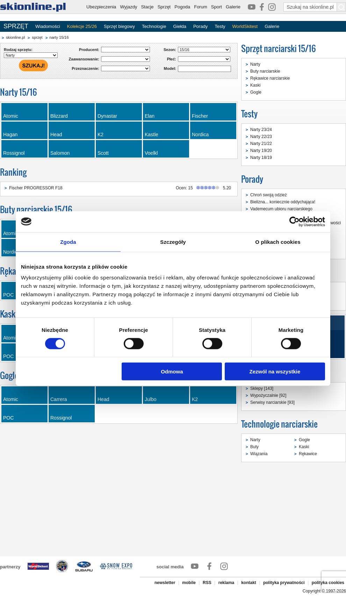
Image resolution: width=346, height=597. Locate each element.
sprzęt (37, 37)
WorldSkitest (245, 26)
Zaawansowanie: (84, 59)
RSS (207, 582)
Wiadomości (47, 26)
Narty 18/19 (261, 157)
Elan (149, 116)
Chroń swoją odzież (268, 194)
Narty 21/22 (261, 143)
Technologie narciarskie (279, 424)
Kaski (255, 85)
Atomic (10, 116)
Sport (216, 6)
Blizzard (59, 116)
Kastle (151, 134)
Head (56, 134)
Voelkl (151, 153)
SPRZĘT (15, 26)
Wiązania (258, 453)
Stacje (147, 6)
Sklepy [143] (261, 388)
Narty (255, 64)
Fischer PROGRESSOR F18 (36, 187)
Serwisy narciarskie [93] (272, 402)
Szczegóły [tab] (173, 242)
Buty (254, 446)
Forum (200, 6)
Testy (220, 26)
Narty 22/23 (261, 136)
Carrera (58, 399)
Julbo (150, 399)
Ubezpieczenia (101, 6)
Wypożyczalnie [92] (268, 395)
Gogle (255, 92)
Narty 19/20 (261, 150)
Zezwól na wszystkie (275, 371)
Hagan (10, 134)
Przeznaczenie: (85, 68)
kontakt (248, 582)
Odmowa (172, 371)
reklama (226, 582)
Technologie (154, 26)
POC (8, 418)
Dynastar (107, 116)
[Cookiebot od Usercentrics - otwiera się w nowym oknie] (294, 221)
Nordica (200, 134)
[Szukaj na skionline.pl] (341, 7)
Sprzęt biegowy (119, 26)
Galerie (233, 6)
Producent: (89, 50)
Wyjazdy (128, 6)
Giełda (179, 26)
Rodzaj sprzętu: (18, 50)
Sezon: (170, 50)
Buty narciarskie (265, 71)
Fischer (200, 116)
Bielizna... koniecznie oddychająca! (282, 201)
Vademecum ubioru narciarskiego (281, 208)
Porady (200, 26)
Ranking (13, 172)
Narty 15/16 (18, 92)
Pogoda (182, 6)
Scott (103, 153)
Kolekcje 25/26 (82, 26)
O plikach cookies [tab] (277, 242)
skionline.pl (15, 37)
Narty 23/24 (261, 129)
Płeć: (171, 59)
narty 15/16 (59, 37)
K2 (100, 134)
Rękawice (308, 453)
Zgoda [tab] (68, 242)
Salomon (60, 153)
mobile (189, 582)
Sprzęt (164, 6)
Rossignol (13, 153)
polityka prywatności (284, 582)
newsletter (164, 582)
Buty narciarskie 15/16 (36, 209)
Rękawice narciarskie (270, 78)
